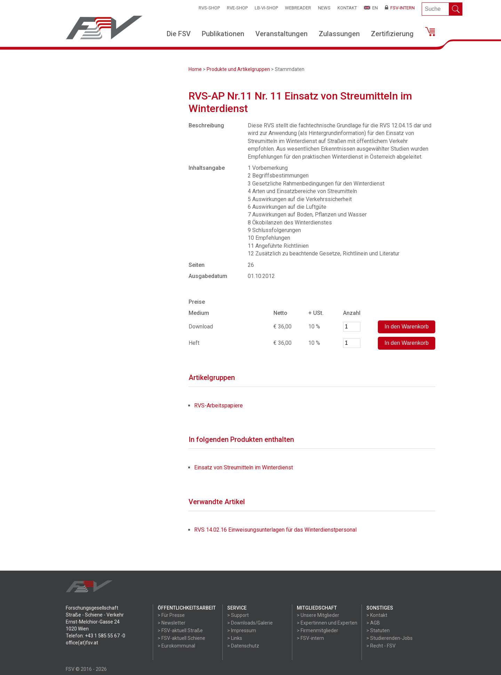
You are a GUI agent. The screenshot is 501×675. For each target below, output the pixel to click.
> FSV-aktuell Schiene (181, 638)
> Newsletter (171, 623)
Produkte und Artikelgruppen (238, 69)
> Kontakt (376, 615)
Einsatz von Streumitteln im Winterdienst (243, 467)
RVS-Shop (209, 7)
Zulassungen (339, 34)
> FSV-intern (310, 638)
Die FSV (179, 34)
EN (371, 7)
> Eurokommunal (176, 646)
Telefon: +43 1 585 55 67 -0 (95, 635)
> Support (238, 615)
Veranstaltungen (281, 34)
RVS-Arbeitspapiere (218, 405)
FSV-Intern (400, 7)
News (324, 7)
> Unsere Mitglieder (318, 615)
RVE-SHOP (237, 7)
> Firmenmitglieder (317, 630)
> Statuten (378, 630)
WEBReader (298, 7)
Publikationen (223, 34)
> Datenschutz (243, 646)
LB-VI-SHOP (266, 7)
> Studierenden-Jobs (389, 638)
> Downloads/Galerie (250, 623)
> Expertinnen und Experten (327, 623)
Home (195, 69)
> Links (234, 638)
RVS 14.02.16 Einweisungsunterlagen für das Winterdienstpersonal (275, 529)
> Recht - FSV (381, 646)
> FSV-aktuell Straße (180, 630)
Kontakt (347, 7)
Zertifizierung (392, 34)
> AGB (373, 623)
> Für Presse (171, 615)
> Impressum (241, 630)
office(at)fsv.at (82, 642)
